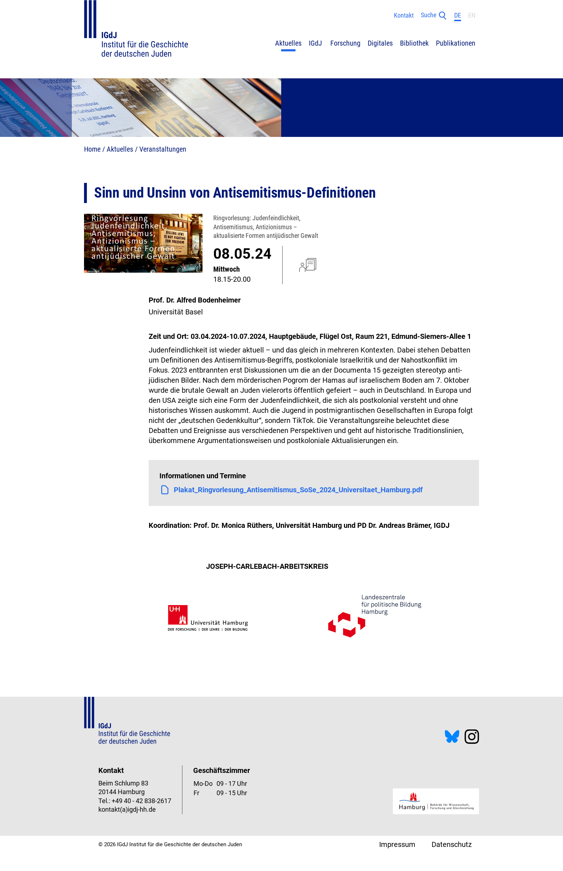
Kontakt (404, 15)
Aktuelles (120, 149)
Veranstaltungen (162, 149)
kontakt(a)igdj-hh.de (127, 809)
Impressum (397, 844)
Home (92, 149)
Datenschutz (452, 844)
